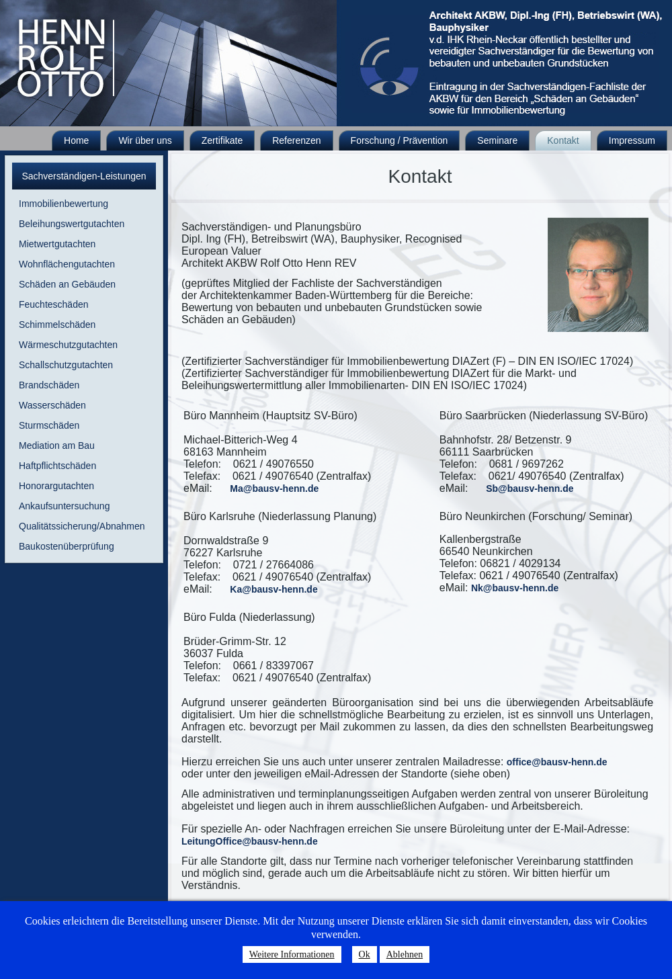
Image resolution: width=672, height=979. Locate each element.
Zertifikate (222, 140)
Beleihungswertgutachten (71, 223)
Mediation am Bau (57, 445)
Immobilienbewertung (63, 203)
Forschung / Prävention (399, 140)
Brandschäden (49, 385)
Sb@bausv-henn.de (529, 488)
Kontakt (563, 140)
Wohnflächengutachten (67, 264)
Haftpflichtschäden (57, 465)
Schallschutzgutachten (66, 364)
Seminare (497, 140)
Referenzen (296, 140)
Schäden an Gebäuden (67, 284)
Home (76, 140)
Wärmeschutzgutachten (68, 344)
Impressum (632, 140)
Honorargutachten (56, 485)
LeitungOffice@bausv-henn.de (249, 841)
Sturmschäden (49, 425)
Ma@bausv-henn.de (274, 488)
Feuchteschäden (54, 304)
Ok (364, 954)
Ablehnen (404, 954)
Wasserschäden (52, 405)
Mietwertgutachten (57, 244)
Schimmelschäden (57, 324)
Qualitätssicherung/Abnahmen (82, 526)
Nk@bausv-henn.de (514, 588)
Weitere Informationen (292, 954)
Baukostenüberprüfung (66, 546)
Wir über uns (144, 140)
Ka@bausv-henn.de (273, 589)
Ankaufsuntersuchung (64, 506)
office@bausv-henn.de (557, 762)
